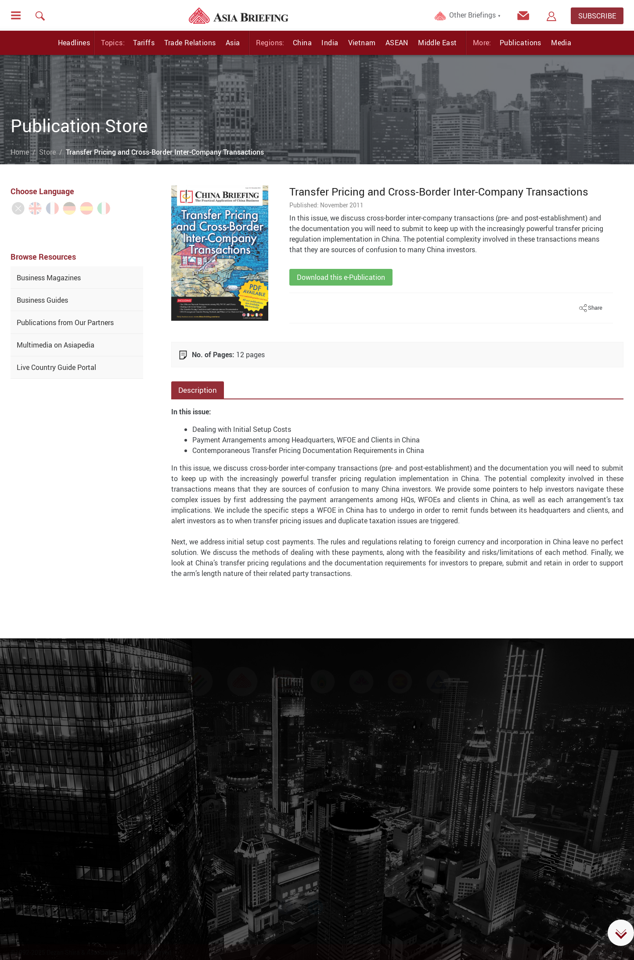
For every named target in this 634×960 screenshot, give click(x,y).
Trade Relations (190, 42)
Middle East (437, 42)
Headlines (74, 42)
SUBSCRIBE (597, 16)
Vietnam (362, 42)
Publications (520, 42)
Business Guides (42, 300)
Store (47, 152)
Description (197, 390)
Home (20, 152)
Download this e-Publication (341, 277)
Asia (233, 42)
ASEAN (396, 42)
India (329, 42)
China (302, 42)
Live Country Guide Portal (56, 367)
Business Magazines (49, 278)
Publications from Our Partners (65, 322)
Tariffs (144, 42)
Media (561, 42)
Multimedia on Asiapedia (55, 345)
